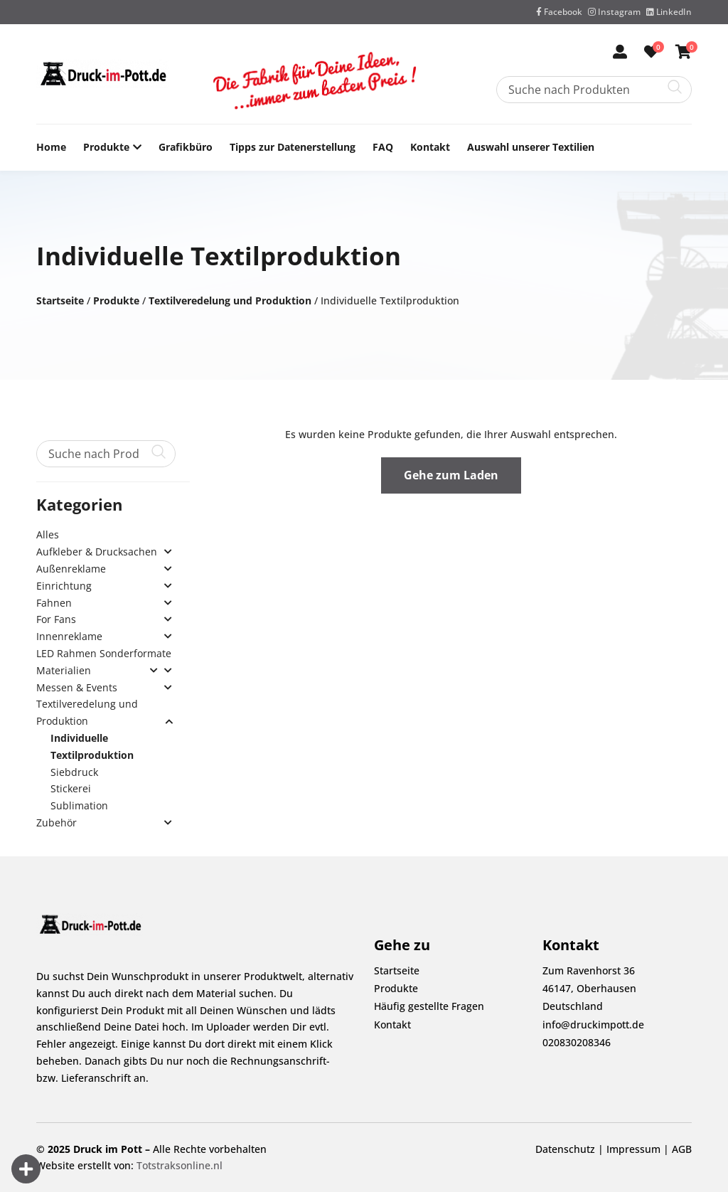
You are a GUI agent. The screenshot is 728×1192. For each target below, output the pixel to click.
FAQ (383, 147)
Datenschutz (565, 1149)
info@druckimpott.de (593, 1024)
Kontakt (430, 147)
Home (51, 147)
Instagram (614, 12)
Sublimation (79, 805)
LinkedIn (669, 12)
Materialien (63, 670)
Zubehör (56, 822)
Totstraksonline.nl (179, 1165)
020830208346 (576, 1042)
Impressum (633, 1149)
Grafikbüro (186, 147)
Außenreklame (71, 568)
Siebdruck (74, 772)
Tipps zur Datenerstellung (292, 147)
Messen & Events (76, 687)
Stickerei (70, 788)
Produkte (106, 147)
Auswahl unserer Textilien (530, 147)
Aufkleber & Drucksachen (96, 551)
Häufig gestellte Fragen (429, 1006)
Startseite (60, 300)
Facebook (559, 12)
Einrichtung (64, 585)
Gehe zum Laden (451, 475)
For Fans (56, 619)
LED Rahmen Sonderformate (103, 653)
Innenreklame (69, 636)
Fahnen (54, 603)
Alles (47, 534)
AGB (682, 1149)
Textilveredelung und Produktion (230, 300)
